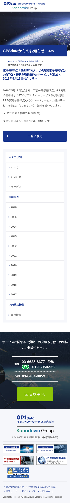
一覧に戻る (35, 136)
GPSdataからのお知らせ (29, 61)
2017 (14, 294)
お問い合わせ (38, 394)
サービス (16, 186)
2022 (14, 245)
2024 (14, 226)
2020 (14, 265)
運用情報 (16, 314)
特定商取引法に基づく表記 (42, 486)
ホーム (11, 61)
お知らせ (16, 176)
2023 (14, 236)
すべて (15, 167)
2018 (14, 284)
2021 (14, 255)
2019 (14, 275)
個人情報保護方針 (15, 486)
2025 (14, 216)
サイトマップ (28, 491)
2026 (14, 207)
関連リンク (11, 491)
